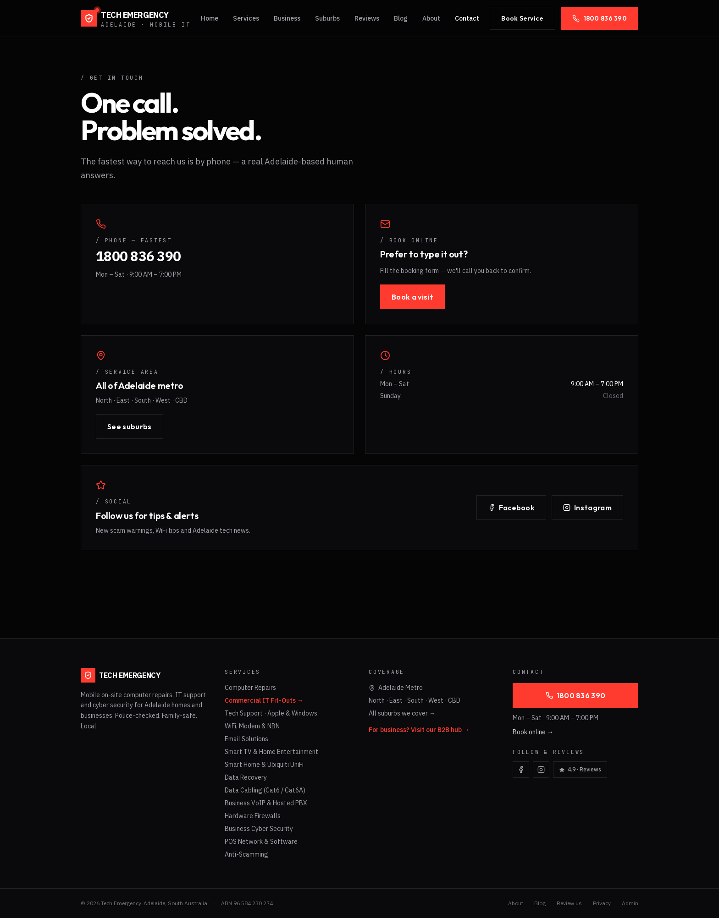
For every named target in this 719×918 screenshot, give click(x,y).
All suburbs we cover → (402, 713)
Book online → (533, 732)
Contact (467, 18)
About (431, 18)
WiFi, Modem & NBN (252, 726)
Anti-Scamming (246, 854)
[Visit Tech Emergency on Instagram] (541, 769)
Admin (630, 903)
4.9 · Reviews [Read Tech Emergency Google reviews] (580, 769)
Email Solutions (246, 739)
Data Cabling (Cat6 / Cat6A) (265, 790)
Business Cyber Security (259, 829)
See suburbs (129, 426)
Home (209, 18)
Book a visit (412, 296)
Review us (569, 903)
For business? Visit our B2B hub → (419, 730)
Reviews (366, 18)
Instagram (587, 507)
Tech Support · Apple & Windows (271, 713)
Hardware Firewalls (253, 816)
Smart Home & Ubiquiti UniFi (264, 764)
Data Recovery (246, 777)
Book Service (522, 18)
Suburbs (327, 18)
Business (287, 18)
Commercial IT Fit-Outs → (264, 700)
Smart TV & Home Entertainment (271, 752)
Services (246, 18)
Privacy (602, 903)
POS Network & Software (261, 841)
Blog (401, 18)
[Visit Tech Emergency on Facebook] (521, 769)
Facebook (511, 507)
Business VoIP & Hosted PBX (266, 803)
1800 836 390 (599, 18)
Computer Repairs (250, 687)
